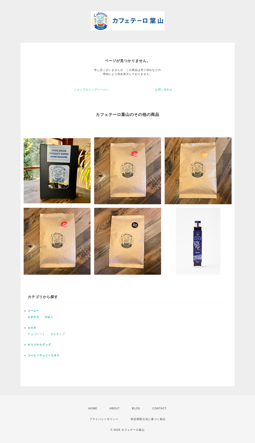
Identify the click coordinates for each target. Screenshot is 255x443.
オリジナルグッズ (39, 344)
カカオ (32, 327)
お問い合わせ (163, 89)
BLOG (136, 408)
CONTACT (159, 408)
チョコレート (36, 334)
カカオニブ (57, 334)
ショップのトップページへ (91, 89)
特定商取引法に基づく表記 (148, 419)
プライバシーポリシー (103, 419)
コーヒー (33, 310)
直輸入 (49, 317)
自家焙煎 (33, 317)
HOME (92, 408)
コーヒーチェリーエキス (44, 355)
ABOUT (114, 408)
